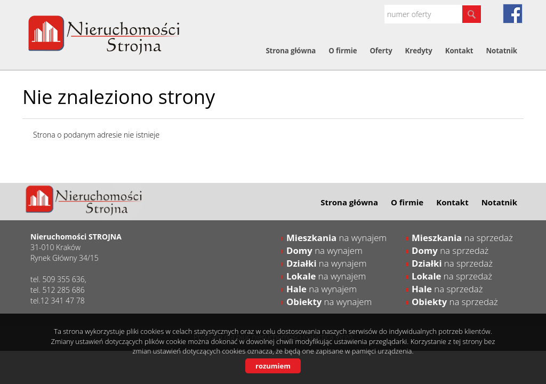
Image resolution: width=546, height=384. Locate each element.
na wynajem (336, 237)
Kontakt (459, 50)
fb (513, 13)
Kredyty (418, 50)
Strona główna (291, 50)
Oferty (381, 50)
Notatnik (501, 50)
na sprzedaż (462, 237)
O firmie (342, 50)
